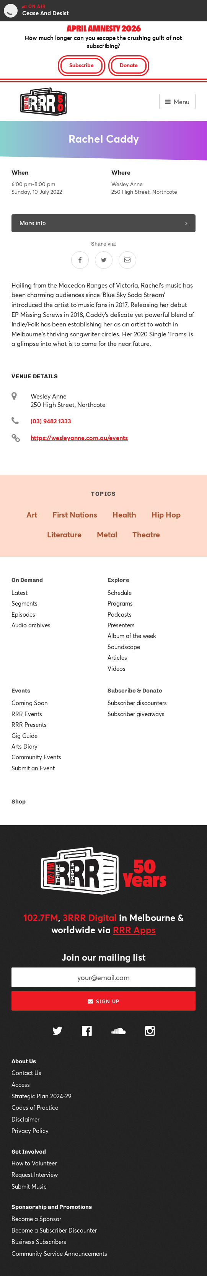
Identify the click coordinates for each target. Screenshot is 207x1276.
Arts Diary (24, 746)
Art (31, 514)
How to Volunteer (34, 1163)
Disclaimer (25, 1119)
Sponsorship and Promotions (51, 1207)
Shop (18, 801)
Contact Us (26, 1073)
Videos (117, 668)
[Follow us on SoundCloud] (118, 1031)
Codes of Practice (34, 1107)
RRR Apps (134, 930)
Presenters (121, 625)
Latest (19, 592)
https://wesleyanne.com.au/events (79, 438)
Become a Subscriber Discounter (54, 1230)
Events (20, 690)
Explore (118, 580)
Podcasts (120, 614)
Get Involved (28, 1151)
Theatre (146, 534)
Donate (129, 65)
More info (103, 223)
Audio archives (31, 625)
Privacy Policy (30, 1131)
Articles (117, 657)
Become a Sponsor (36, 1219)
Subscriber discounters (137, 703)
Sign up (103, 1001)
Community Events (36, 757)
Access (20, 1084)
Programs (120, 603)
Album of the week (132, 636)
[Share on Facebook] (80, 260)
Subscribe (81, 65)
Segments (24, 603)
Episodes (23, 614)
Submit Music (29, 1186)
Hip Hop (166, 514)
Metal (107, 534)
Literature (64, 534)
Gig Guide (24, 735)
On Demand (27, 580)
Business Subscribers (38, 1241)
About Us (23, 1061)
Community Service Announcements (59, 1253)
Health (124, 514)
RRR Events (26, 714)
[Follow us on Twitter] (57, 1032)
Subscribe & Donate (135, 690)
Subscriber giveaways (136, 714)
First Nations (74, 514)
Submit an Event (33, 768)
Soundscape (124, 647)
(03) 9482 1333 (51, 421)
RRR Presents (29, 724)
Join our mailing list (104, 957)
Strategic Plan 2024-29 (41, 1096)
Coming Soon (29, 703)
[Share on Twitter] (103, 260)
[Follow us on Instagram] (150, 1032)
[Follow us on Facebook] (87, 1032)
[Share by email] (127, 260)
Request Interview (34, 1174)
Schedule (120, 592)
